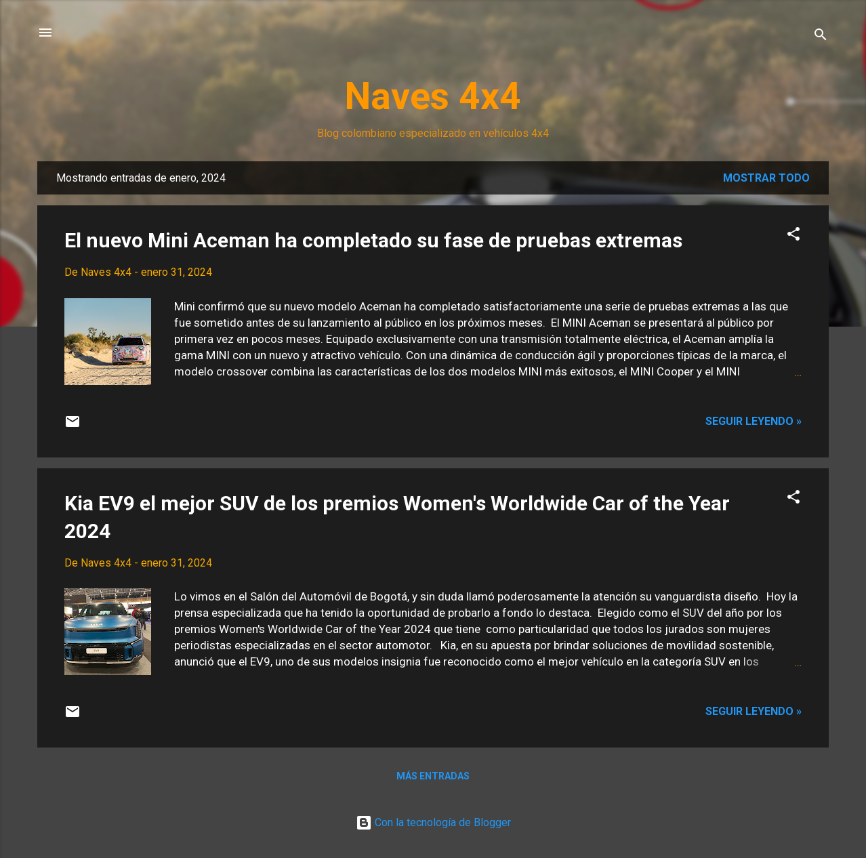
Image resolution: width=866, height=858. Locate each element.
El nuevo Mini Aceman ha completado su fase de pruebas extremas (373, 240)
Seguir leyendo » (753, 421)
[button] (793, 236)
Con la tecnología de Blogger (433, 822)
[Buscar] (820, 37)
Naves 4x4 (433, 96)
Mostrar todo (766, 177)
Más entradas (433, 776)
